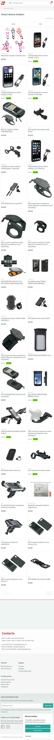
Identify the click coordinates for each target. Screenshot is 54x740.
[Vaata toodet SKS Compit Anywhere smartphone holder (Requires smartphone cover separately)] (13, 339)
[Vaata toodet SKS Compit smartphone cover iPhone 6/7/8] (40, 526)
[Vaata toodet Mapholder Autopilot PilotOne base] (13, 39)
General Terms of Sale (7, 680)
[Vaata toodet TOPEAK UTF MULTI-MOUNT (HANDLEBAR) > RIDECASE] (13, 150)
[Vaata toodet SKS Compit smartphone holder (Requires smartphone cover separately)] (13, 226)
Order (13, 24)
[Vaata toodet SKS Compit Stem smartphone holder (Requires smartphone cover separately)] (40, 187)
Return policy (5, 684)
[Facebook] (3, 727)
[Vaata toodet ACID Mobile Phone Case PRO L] (13, 187)
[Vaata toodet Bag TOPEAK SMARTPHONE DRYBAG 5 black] (40, 378)
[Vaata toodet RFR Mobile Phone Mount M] (13, 454)
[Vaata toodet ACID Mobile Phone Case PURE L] (40, 302)
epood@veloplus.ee (20, 644)
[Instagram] (8, 727)
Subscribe (48, 705)
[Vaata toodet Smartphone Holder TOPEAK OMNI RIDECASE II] (13, 302)
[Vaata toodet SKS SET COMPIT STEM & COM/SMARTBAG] (13, 113)
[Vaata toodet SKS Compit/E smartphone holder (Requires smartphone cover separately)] (40, 415)
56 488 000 (9, 647)
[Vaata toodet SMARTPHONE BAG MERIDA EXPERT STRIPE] (13, 415)
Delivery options (6, 682)
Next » (49, 593)
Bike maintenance (6, 666)
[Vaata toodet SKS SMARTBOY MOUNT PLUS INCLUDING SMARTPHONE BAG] (13, 265)
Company (21, 669)
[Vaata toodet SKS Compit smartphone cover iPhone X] (13, 563)
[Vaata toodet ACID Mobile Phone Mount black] (40, 454)
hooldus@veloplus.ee (24, 649)
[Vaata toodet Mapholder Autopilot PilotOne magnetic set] (40, 489)
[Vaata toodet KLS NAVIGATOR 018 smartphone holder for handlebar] (13, 489)
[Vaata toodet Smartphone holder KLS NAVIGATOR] (13, 526)
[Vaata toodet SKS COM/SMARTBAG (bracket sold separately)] (13, 378)
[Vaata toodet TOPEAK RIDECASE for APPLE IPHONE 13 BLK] (40, 39)
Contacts (21, 666)
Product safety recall (24, 671)
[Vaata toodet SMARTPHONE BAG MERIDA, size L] (40, 339)
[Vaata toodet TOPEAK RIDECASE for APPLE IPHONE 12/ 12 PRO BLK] (40, 150)
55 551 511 (10, 644)
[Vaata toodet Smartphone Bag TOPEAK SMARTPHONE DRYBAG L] (40, 265)
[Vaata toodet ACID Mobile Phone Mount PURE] (40, 563)
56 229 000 (13, 649)
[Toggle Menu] (4, 3)
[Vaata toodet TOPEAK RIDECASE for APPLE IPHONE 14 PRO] (13, 76)
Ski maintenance (6, 669)
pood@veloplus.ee (19, 647)
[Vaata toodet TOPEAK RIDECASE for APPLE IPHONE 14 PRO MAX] (40, 76)
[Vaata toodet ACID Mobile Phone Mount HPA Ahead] (40, 113)
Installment (4, 687)
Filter (40, 24)
